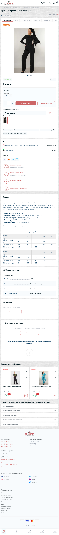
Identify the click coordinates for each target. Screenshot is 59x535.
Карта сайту (4, 510)
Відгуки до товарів (6, 506)
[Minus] (5, 103)
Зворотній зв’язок (6, 508)
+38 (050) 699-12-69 (7, 441)
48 (10, 95)
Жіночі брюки (16, 7)
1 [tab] (27, 75)
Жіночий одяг (7, 7)
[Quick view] (26, 371)
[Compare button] (54, 79)
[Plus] (12, 103)
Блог (2, 504)
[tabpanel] (29, 50)
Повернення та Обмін (16, 172)
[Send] (51, 113)
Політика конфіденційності (18, 188)
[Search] (54, 3)
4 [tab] (31, 75)
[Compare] (26, 377)
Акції (2, 512)
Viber (32, 479)
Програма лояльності (16, 180)
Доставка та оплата (16, 165)
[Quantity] (9, 103)
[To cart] (26, 395)
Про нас (3, 492)
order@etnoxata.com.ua (8, 459)
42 (6, 95)
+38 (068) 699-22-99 (7, 446)
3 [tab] (30, 75)
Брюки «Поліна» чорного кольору (12, 386)
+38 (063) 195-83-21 (7, 444)
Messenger (33, 482)
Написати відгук (12, 311)
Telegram (33, 476)
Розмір (6, 90)
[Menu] (2, 3)
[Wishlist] (26, 374)
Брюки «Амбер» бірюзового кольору (41, 386)
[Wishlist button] (51, 79)
